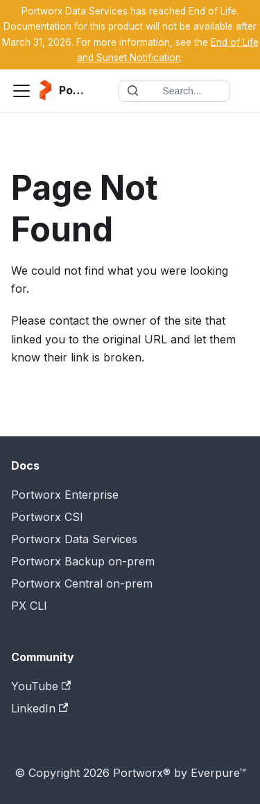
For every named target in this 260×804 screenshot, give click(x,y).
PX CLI (29, 606)
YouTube (41, 686)
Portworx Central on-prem (82, 583)
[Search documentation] (174, 91)
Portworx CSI (47, 517)
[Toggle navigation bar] (21, 90)
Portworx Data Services (74, 539)
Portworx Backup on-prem (83, 561)
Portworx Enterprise (65, 495)
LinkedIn (39, 708)
